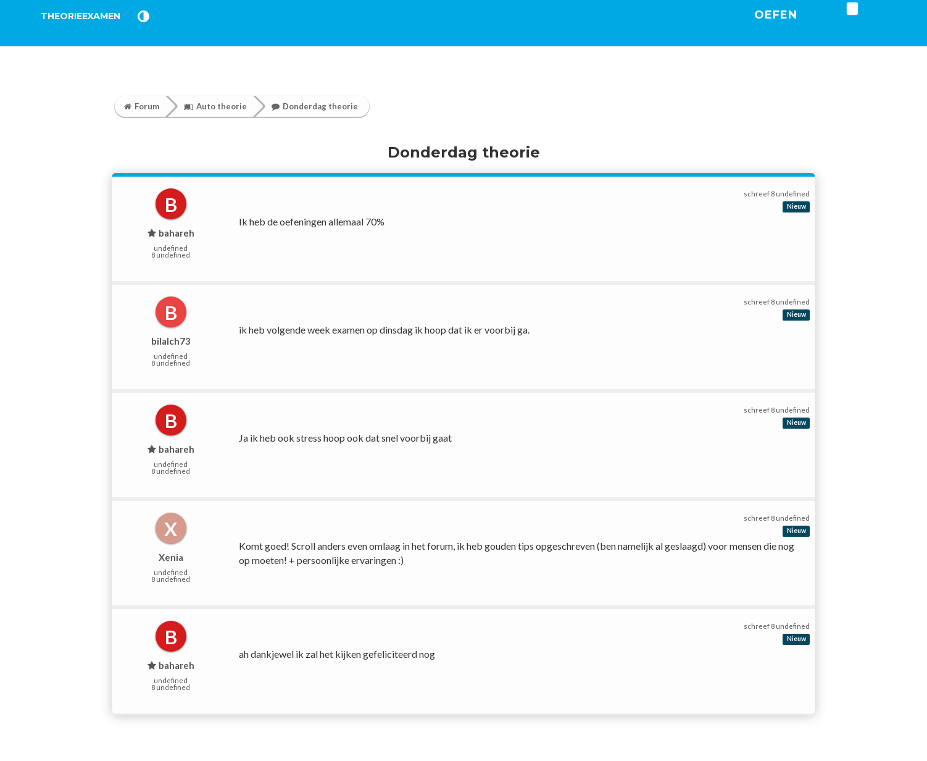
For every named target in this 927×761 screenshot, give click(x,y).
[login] (890, 24)
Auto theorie (215, 106)
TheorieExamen (101, 30)
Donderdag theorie (315, 106)
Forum (141, 106)
